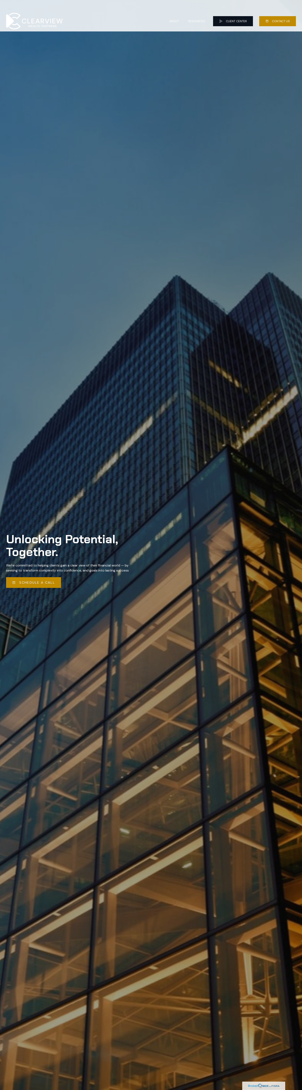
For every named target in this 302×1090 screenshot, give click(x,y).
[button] (174, 10)
